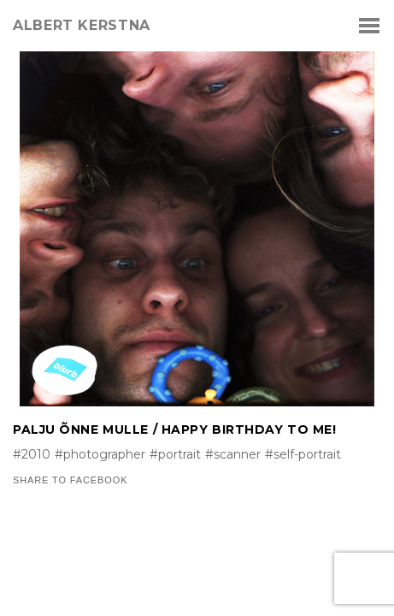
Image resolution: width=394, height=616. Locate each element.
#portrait (175, 454)
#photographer (100, 454)
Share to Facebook (70, 480)
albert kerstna (81, 26)
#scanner (233, 454)
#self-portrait (303, 454)
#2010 (31, 454)
